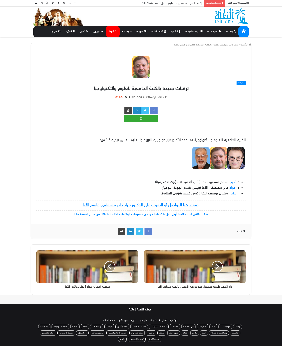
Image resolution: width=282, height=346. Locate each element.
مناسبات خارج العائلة (117, 333)
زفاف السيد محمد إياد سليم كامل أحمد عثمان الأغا (171, 3)
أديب (232, 182)
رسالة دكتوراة (154, 339)
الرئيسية (173, 320)
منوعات (128, 31)
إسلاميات (96, 326)
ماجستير (143, 320)
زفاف (237, 326)
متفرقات (233, 44)
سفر (213, 326)
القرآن (70, 31)
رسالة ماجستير (48, 333)
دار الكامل (82, 333)
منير (233, 193)
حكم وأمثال (122, 326)
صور (142, 31)
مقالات (175, 326)
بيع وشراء (44, 326)
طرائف (109, 326)
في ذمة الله (188, 326)
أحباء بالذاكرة (158, 31)
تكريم (194, 333)
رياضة (74, 326)
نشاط (161, 333)
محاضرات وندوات (159, 326)
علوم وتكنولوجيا (60, 326)
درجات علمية (195, 31)
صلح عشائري (137, 333)
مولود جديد (225, 326)
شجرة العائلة (109, 320)
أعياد (204, 333)
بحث (232, 31)
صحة (85, 326)
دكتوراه (153, 320)
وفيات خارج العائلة (219, 333)
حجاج (185, 333)
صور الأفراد (122, 320)
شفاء (122, 339)
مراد (232, 188)
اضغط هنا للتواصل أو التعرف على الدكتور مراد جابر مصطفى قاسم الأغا (141, 205)
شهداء (112, 31)
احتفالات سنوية (66, 333)
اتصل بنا (56, 31)
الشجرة (176, 31)
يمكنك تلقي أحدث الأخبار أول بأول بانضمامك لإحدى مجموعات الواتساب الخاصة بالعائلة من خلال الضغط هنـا (141, 214)
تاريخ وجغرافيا (97, 333)
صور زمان (173, 333)
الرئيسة (245, 44)
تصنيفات (215, 31)
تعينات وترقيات (139, 326)
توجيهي (98, 31)
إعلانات (235, 333)
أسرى (84, 31)
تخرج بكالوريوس (137, 339)
